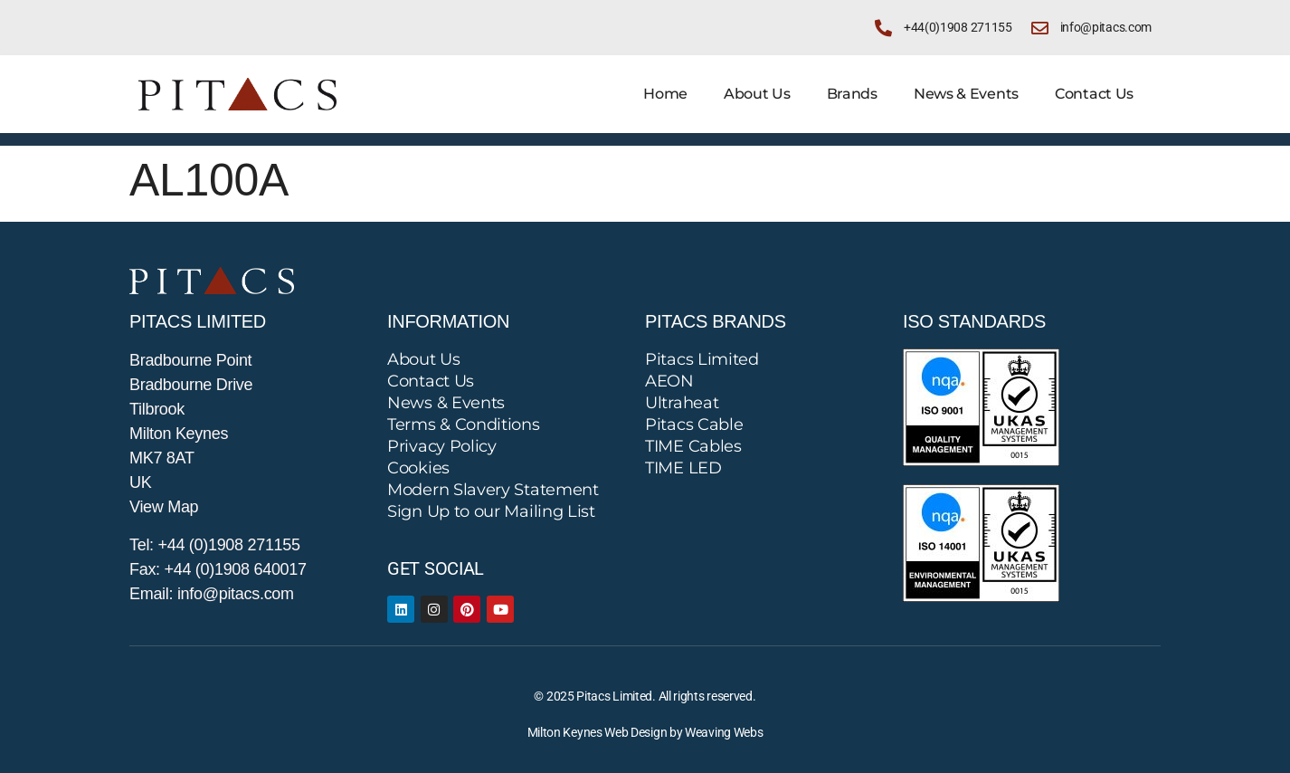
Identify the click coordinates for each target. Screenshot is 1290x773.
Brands (852, 93)
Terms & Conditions (463, 424)
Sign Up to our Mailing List (491, 511)
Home (665, 93)
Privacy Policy (442, 446)
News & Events (966, 93)
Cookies (418, 468)
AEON (669, 381)
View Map (163, 507)
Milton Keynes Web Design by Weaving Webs (645, 732)
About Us (757, 93)
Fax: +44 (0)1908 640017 (218, 569)
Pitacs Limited (702, 359)
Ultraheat (681, 403)
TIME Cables (693, 446)
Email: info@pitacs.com (211, 594)
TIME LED (683, 468)
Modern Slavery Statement (493, 490)
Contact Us (1094, 93)
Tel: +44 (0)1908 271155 (214, 545)
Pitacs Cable (694, 424)
